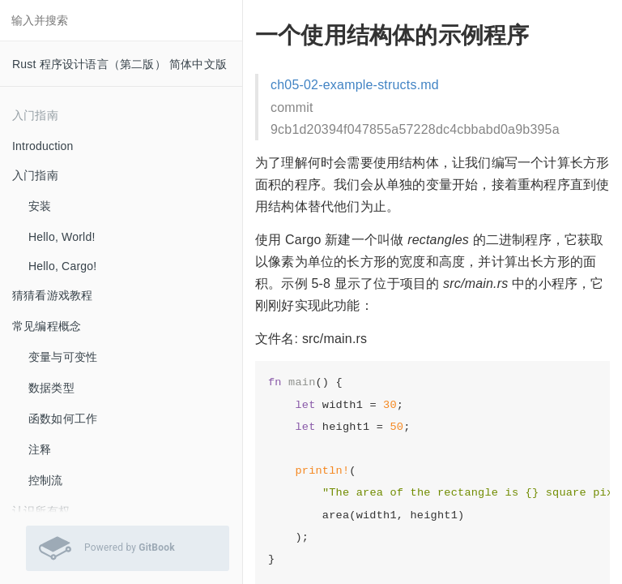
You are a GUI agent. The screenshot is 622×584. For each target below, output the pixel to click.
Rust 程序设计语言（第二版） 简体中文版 (119, 64)
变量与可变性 (62, 356)
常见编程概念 (46, 326)
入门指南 (35, 175)
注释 (39, 449)
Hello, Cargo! (62, 266)
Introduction (43, 146)
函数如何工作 (62, 418)
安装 (39, 206)
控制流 (45, 480)
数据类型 (51, 387)
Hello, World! (61, 236)
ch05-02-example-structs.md (355, 85)
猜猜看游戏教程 (52, 295)
